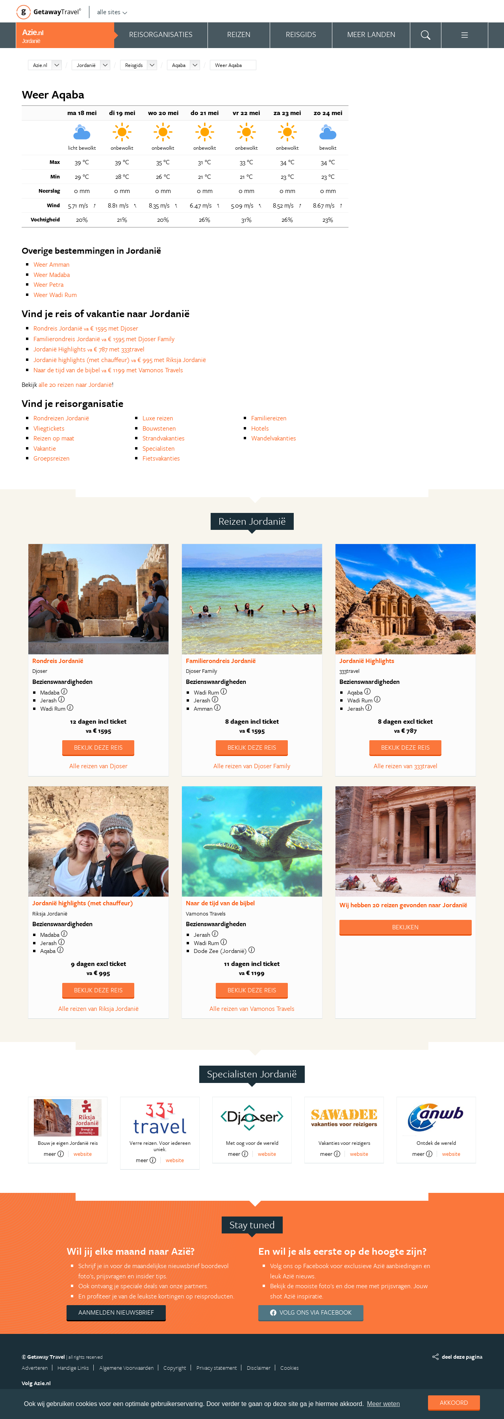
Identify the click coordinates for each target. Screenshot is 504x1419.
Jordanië (86, 65)
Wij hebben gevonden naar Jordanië (403, 905)
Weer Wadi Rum (55, 294)
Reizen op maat (53, 438)
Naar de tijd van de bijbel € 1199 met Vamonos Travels (108, 370)
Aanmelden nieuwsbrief (116, 1312)
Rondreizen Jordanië (61, 418)
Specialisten (159, 448)
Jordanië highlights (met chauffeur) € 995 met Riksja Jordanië (119, 359)
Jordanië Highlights (366, 660)
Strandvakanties (164, 438)
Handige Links (73, 1367)
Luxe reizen (158, 418)
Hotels (260, 428)
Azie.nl (40, 65)
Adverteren (35, 1367)
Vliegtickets (49, 428)
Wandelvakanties (273, 438)
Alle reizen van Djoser (98, 766)
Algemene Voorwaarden (126, 1367)
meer (54, 1154)
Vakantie (44, 448)
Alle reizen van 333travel (405, 766)
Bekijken (405, 927)
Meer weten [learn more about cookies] (383, 1403)
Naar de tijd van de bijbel (220, 903)
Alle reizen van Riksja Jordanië (98, 1008)
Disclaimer (259, 1367)
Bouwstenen (159, 428)
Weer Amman (51, 264)
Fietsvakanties (161, 458)
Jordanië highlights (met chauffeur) (82, 903)
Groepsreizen (51, 458)
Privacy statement (216, 1367)
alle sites (112, 12)
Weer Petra (48, 284)
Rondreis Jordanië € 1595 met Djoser (85, 328)
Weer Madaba (51, 274)
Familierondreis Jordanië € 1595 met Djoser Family (103, 339)
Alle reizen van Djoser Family (251, 766)
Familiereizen (269, 418)
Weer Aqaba (228, 65)
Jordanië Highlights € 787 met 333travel (89, 349)
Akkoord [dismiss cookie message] (454, 1402)
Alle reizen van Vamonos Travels (252, 1008)
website (83, 1154)
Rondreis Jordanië (57, 660)
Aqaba (178, 65)
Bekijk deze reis (98, 747)
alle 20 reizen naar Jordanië (75, 384)
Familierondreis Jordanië (221, 660)
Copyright (174, 1367)
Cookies (289, 1367)
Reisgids (134, 65)
